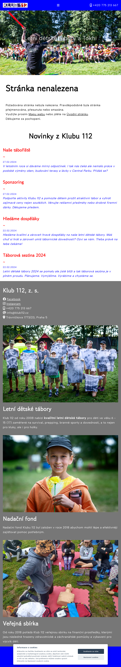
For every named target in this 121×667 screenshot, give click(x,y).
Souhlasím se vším (91, 651)
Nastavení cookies (91, 657)
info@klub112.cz (18, 312)
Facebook (13, 299)
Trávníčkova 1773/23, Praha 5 (26, 317)
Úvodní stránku (77, 114)
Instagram (13, 303)
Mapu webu (37, 114)
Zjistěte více (60, 49)
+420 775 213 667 (104, 5)
